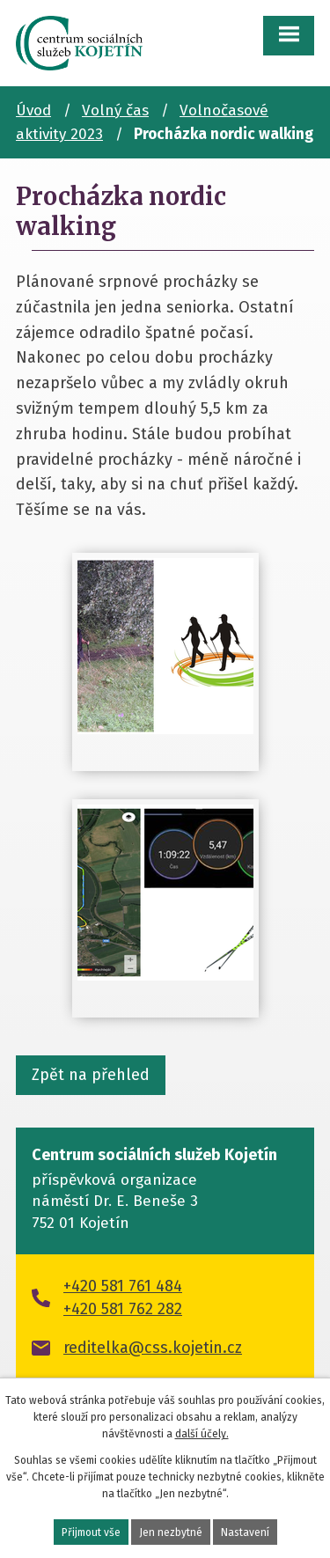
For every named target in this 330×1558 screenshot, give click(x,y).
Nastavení (245, 1532)
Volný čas (115, 110)
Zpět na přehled (91, 1074)
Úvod (33, 110)
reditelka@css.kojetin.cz (152, 1347)
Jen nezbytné (170, 1532)
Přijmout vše (91, 1532)
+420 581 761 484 (122, 1286)
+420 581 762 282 (122, 1309)
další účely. (202, 1434)
